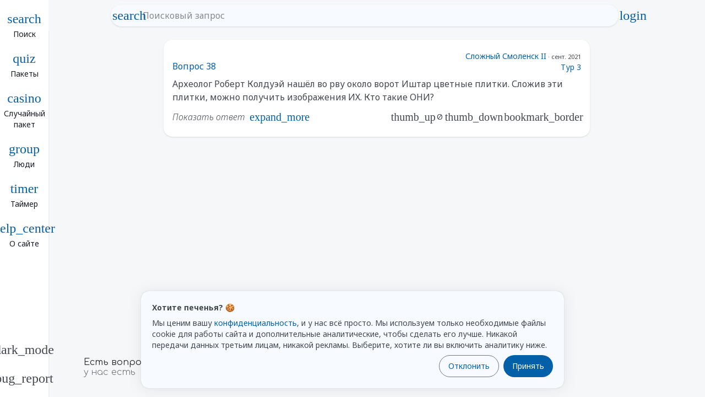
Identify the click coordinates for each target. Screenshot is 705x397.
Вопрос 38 (194, 66)
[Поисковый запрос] (374, 15)
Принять (528, 366)
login (633, 15)
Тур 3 (571, 67)
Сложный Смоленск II (505, 56)
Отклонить (469, 366)
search (129, 15)
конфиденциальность (255, 323)
